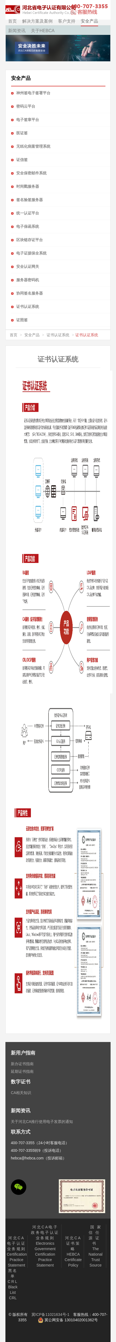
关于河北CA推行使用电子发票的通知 (42, 1121)
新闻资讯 (16, 30)
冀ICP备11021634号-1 (50, 1314)
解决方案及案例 (37, 21)
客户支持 (66, 21)
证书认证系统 (58, 335)
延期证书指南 (22, 1071)
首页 (12, 21)
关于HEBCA (42, 30)
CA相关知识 (21, 1092)
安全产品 (89, 21)
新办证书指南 (22, 1064)
